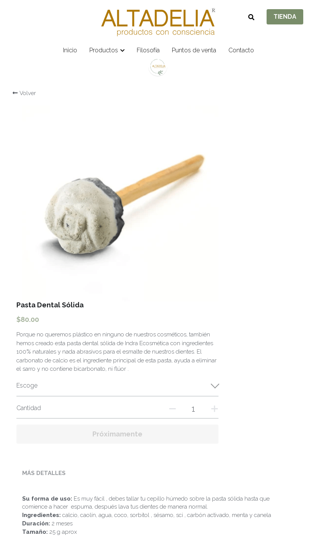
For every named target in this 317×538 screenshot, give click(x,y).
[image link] (158, 21)
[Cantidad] (241, 238)
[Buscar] (251, 17)
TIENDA (284, 16)
